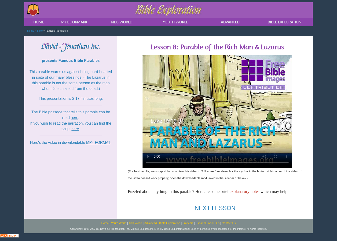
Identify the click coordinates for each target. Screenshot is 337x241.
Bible (40, 30)
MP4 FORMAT (98, 143)
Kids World (135, 223)
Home (30, 30)
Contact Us (229, 223)
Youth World (118, 223)
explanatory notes (244, 191)
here (74, 118)
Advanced (150, 223)
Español (201, 223)
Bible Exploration (169, 223)
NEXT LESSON (215, 208)
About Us (214, 223)
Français (188, 223)
